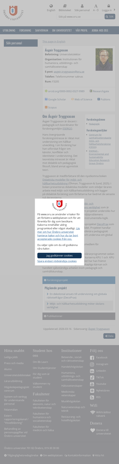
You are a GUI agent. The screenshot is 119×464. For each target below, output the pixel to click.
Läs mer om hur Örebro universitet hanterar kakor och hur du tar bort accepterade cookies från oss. (58, 234)
